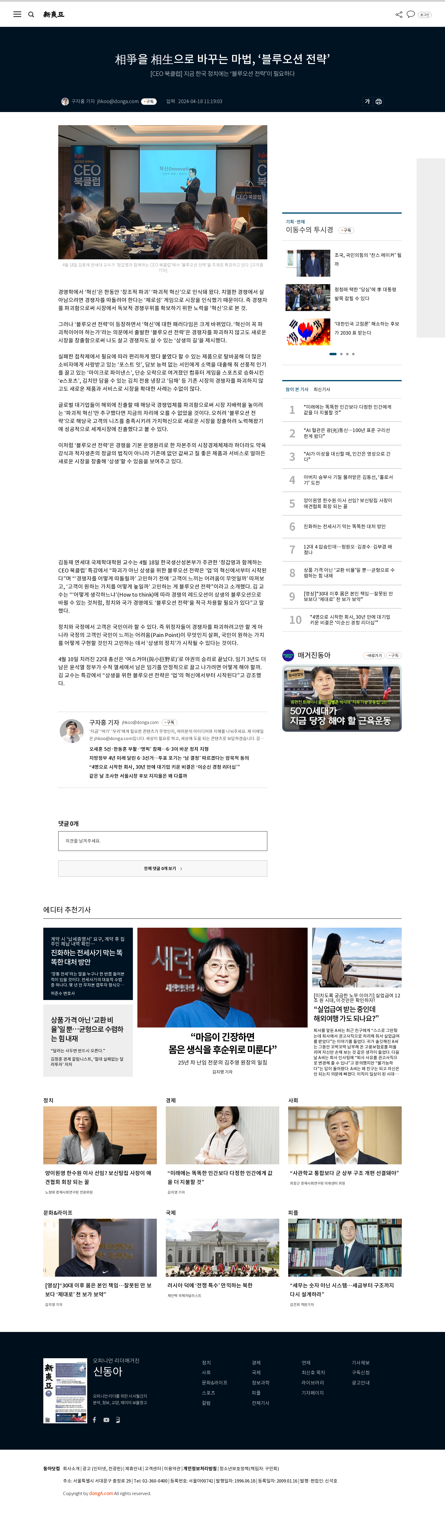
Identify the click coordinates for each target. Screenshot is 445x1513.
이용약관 (172, 1468)
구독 (150, 101)
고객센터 (153, 1468)
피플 (256, 1393)
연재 (306, 1363)
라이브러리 (313, 1383)
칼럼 (206, 1403)
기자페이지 (313, 1393)
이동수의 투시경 (309, 230)
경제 (256, 1363)
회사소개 (71, 1468)
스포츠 (208, 1393)
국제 (256, 1373)
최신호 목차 (313, 1373)
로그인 (424, 15)
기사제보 (361, 1363)
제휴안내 (133, 1468)
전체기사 (261, 1403)
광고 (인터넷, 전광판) (102, 1468)
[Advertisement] (147, 511)
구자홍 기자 (104, 723)
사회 (206, 1373)
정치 (206, 1363)
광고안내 (361, 1383)
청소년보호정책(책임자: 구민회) (249, 1468)
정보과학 (261, 1383)
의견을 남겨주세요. (83, 841)
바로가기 (375, 655)
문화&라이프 (215, 1383)
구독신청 (361, 1373)
